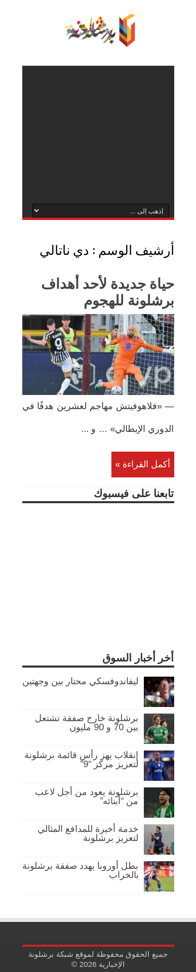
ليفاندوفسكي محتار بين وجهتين (80, 681)
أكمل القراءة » (142, 464)
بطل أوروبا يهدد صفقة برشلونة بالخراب (80, 870)
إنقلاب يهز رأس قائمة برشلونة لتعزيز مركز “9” (81, 759)
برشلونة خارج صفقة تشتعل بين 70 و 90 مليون (86, 722)
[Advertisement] (98, 134)
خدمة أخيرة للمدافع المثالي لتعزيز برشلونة (87, 833)
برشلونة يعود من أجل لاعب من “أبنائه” (86, 796)
